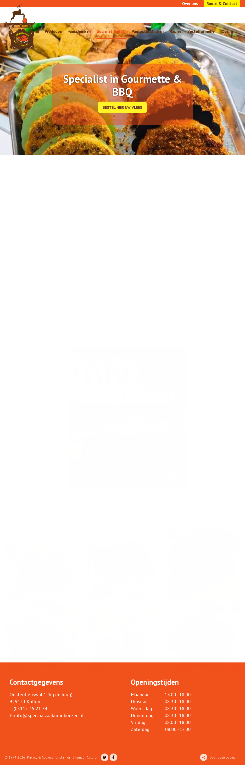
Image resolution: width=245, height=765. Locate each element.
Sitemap (78, 757)
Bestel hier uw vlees (122, 107)
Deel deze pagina (222, 757)
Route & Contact (221, 3)
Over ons (190, 3)
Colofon (92, 757)
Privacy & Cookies (40, 757)
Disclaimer (63, 757)
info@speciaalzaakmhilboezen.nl (49, 715)
